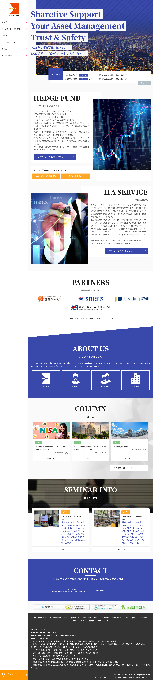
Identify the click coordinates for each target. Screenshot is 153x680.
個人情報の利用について (58, 617)
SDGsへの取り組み (80, 620)
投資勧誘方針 (74, 617)
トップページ (7, 22)
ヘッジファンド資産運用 (11, 29)
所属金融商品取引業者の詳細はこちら (84, 318)
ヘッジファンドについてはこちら (49, 157)
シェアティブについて (10, 42)
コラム (4, 49)
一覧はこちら (144, 83)
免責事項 (92, 620)
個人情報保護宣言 (40, 617)
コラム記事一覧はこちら (122, 468)
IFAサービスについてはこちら (119, 250)
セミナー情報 (7, 55)
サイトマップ (103, 620)
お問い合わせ (100, 590)
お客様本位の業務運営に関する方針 (115, 617)
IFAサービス (6, 35)
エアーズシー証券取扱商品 (46, 176)
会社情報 (143, 617)
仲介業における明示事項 (91, 617)
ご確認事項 (134, 617)
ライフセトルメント (75, 176)
